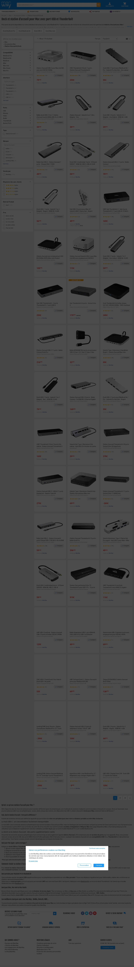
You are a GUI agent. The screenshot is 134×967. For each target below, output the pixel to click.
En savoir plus (33, 861)
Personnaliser (84, 865)
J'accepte (99, 865)
